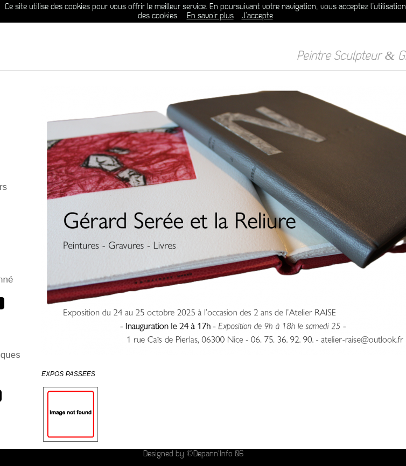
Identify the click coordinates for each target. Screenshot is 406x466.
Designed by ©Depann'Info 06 (193, 453)
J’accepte (257, 15)
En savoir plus (210, 15)
